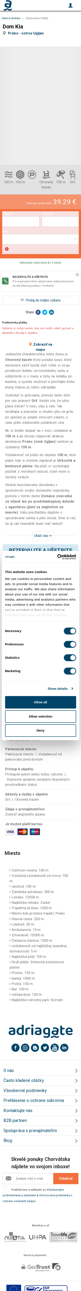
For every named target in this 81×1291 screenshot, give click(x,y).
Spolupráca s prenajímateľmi (30, 1130)
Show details (58, 688)
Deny (40, 730)
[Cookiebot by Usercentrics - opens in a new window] (57, 557)
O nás (8, 1070)
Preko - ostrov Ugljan (26, 33)
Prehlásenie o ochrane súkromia (33, 1100)
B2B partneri (15, 1120)
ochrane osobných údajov (19, 1201)
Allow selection (40, 716)
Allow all (40, 702)
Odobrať (66, 1178)
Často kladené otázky (23, 1080)
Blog (7, 1140)
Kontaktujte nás (17, 1110)
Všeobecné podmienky (25, 1090)
